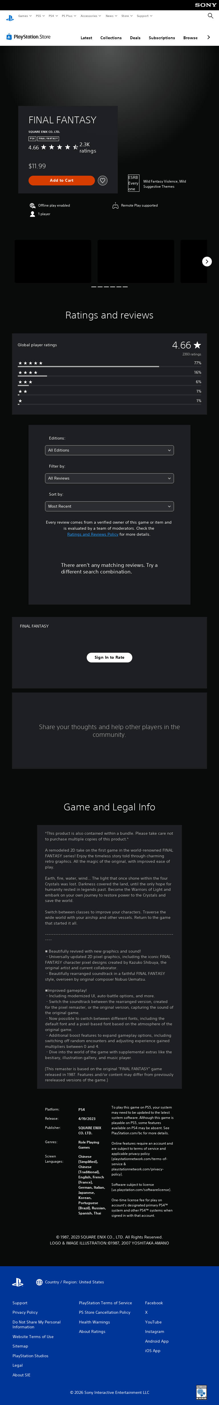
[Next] (207, 256)
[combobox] (109, 445)
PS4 (51, 16)
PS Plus (67, 16)
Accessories (88, 16)
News (109, 16)
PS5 (38, 16)
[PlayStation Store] (30, 31)
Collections (111, 32)
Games (23, 16)
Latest (86, 32)
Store (125, 16)
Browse (190, 32)
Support (142, 16)
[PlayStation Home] (10, 16)
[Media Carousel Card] (53, 256)
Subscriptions (162, 32)
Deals (135, 32)
